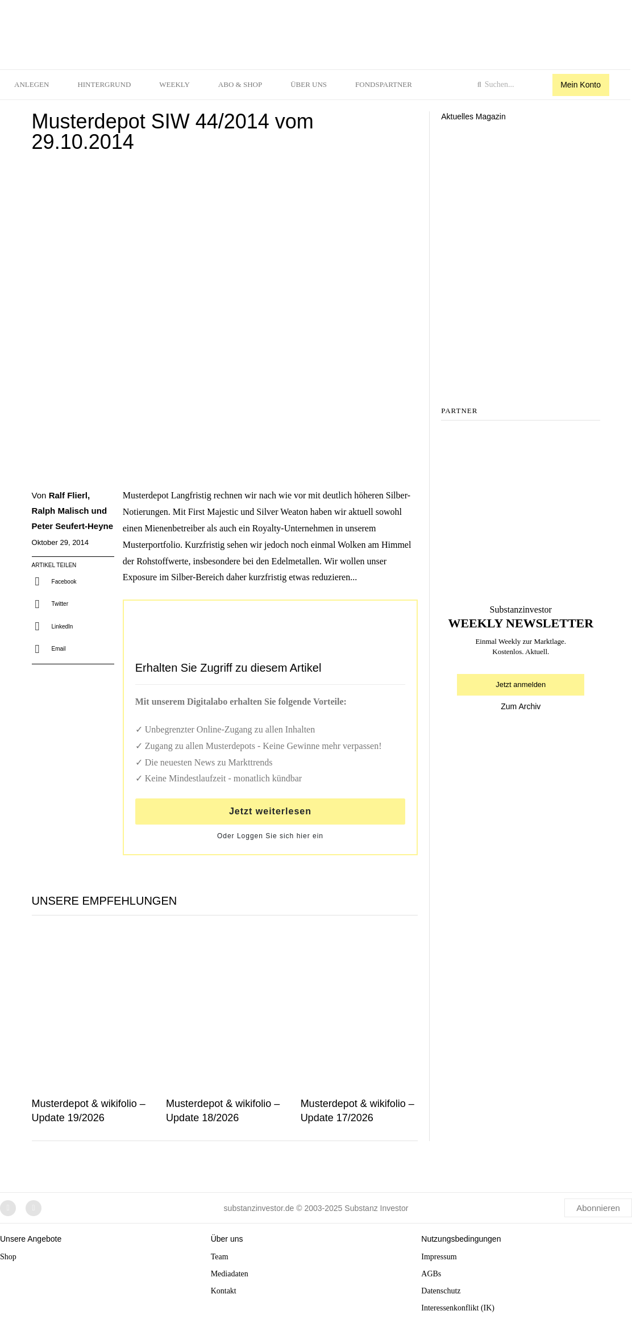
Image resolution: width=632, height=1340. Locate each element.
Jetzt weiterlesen (270, 811)
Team (219, 1256)
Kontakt (223, 1291)
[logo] (155, 32)
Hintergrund (104, 84)
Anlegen (31, 84)
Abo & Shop (240, 84)
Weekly (174, 84)
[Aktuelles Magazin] (520, 176)
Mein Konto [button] (580, 84)
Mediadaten (229, 1274)
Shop (8, 1256)
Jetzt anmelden (521, 684)
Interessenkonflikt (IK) (457, 1308)
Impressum (438, 1256)
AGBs (431, 1274)
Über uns (308, 84)
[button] (55, 582)
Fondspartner (383, 84)
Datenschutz (440, 1291)
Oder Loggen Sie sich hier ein (270, 836)
